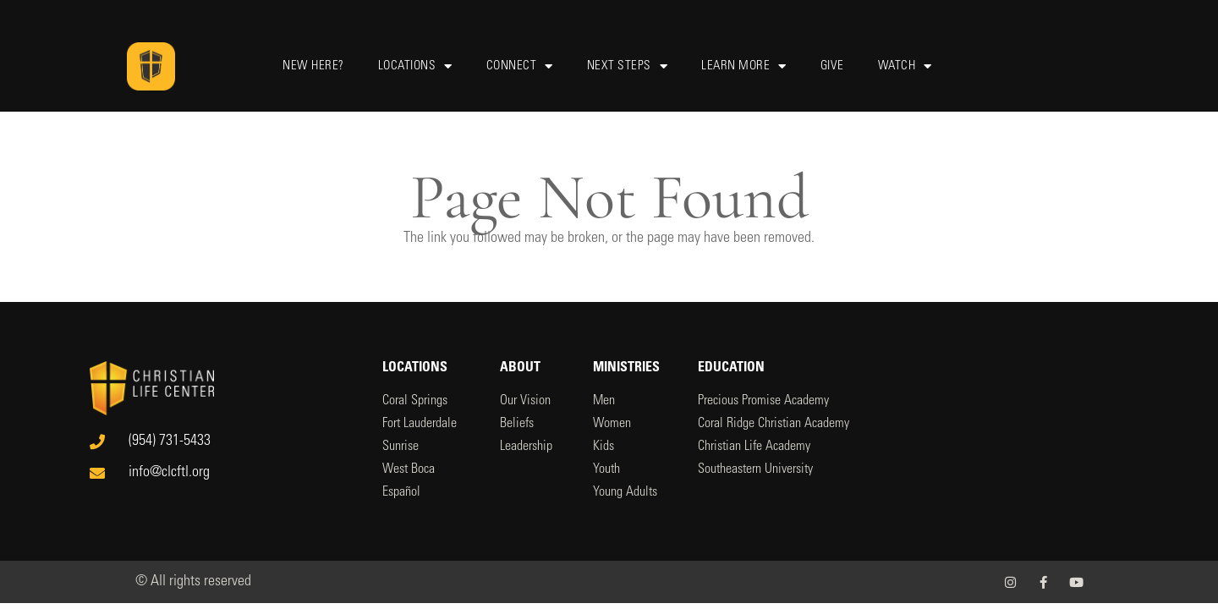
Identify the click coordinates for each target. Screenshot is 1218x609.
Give (832, 66)
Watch (905, 66)
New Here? (313, 66)
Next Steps (627, 66)
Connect (519, 66)
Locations (415, 66)
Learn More (744, 66)
